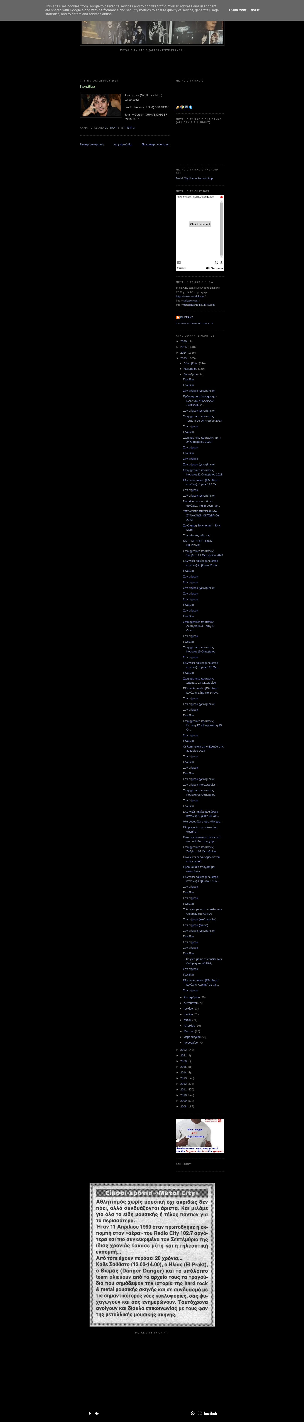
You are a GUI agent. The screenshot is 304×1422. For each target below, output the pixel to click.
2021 (184, 1055)
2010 (184, 1095)
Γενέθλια (188, 379)
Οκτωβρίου (191, 374)
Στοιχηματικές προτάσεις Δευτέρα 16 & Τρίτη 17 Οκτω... (199, 626)
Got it (255, 10)
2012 (184, 1083)
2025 (184, 347)
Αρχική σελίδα (123, 144)
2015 (184, 1066)
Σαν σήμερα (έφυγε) (195, 925)
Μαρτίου (189, 1031)
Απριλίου (190, 1025)
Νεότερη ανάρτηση (92, 144)
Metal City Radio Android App (194, 178)
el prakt (186, 317)
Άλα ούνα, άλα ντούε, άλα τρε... (202, 821)
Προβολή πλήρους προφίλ (194, 323)
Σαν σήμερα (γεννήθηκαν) (199, 390)
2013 (184, 1078)
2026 (184, 341)
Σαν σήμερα (190, 426)
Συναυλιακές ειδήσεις (196, 535)
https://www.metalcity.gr (190, 296)
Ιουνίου (189, 1014)
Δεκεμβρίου (191, 363)
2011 (184, 1089)
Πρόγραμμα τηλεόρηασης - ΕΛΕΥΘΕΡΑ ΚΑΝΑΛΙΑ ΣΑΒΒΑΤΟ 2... (200, 401)
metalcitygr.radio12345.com (199, 304)
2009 (184, 1100)
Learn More (238, 10)
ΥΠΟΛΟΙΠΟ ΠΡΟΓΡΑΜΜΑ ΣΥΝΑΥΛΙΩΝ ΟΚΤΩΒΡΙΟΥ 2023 (201, 515)
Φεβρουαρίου (192, 1037)
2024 (184, 352)
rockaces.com (190, 300)
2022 (184, 1049)
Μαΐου (188, 1020)
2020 (184, 1061)
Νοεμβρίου (191, 368)
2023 (184, 358)
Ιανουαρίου (191, 1042)
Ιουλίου (189, 1008)
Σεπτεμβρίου (192, 997)
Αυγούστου (191, 1003)
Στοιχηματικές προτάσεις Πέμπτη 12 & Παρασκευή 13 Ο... (202, 725)
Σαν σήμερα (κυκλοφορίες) (199, 784)
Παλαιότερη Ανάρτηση (155, 144)
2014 (184, 1072)
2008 (184, 1106)
